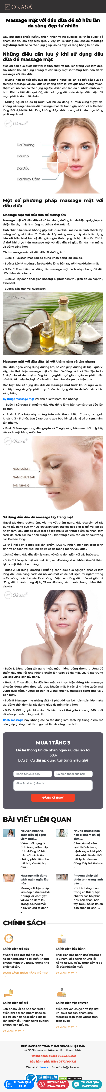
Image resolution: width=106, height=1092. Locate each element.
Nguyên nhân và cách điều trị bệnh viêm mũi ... (33, 834)
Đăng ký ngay (53, 797)
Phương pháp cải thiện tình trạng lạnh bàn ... (88, 879)
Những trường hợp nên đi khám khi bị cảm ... (87, 834)
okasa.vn (44, 1067)
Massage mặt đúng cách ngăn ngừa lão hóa (34, 879)
